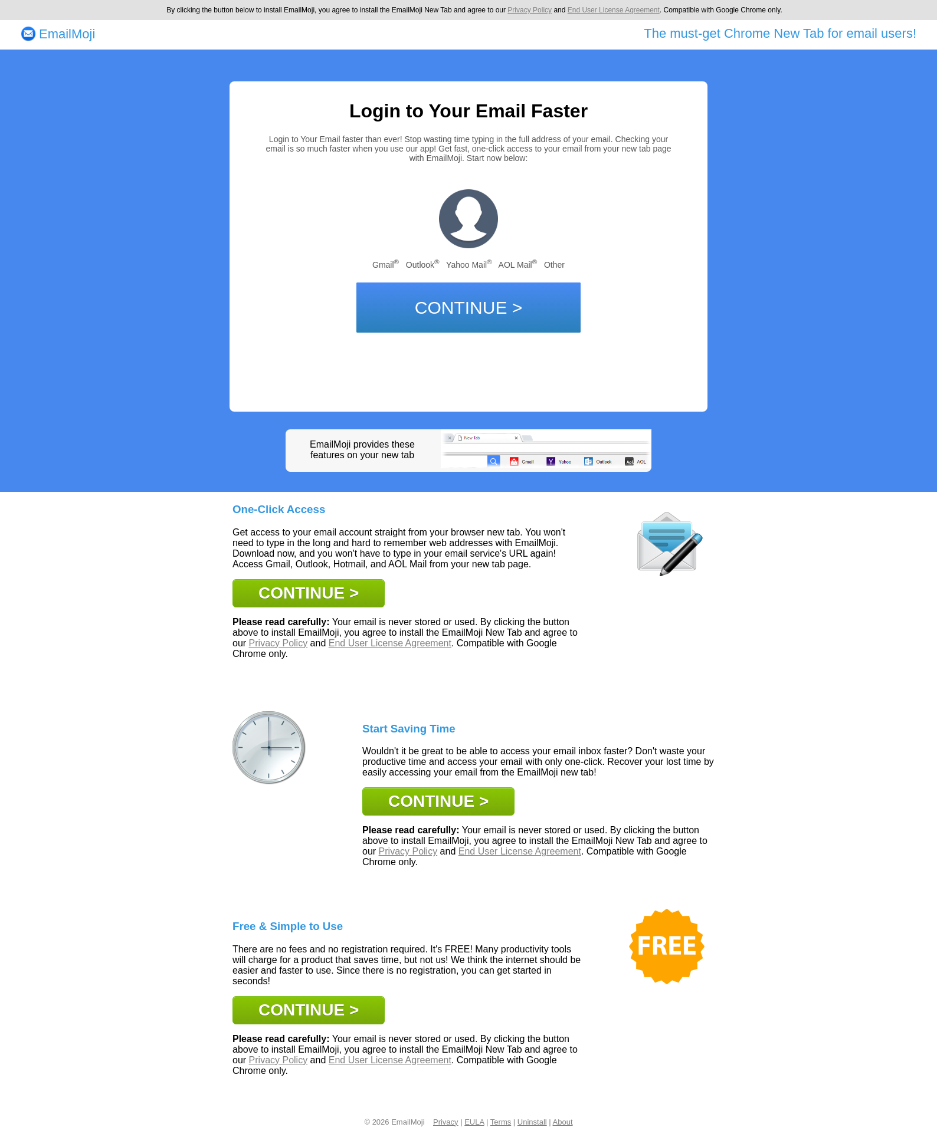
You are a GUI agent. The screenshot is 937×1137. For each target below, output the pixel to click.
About (563, 1122)
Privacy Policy (529, 10)
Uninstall (532, 1122)
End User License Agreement (614, 10)
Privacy (445, 1122)
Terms (500, 1122)
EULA (474, 1122)
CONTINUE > (469, 307)
